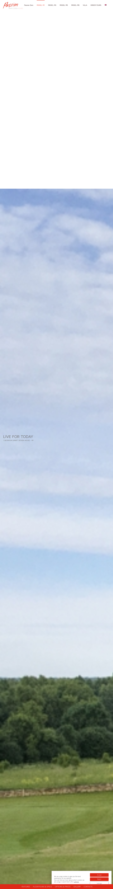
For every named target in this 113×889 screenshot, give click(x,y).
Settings (99, 883)
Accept (99, 875)
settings (76, 882)
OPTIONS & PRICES (62, 886)
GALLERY (77, 886)
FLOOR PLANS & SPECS (42, 886)
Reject (99, 879)
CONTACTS (88, 886)
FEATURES (26, 886)
